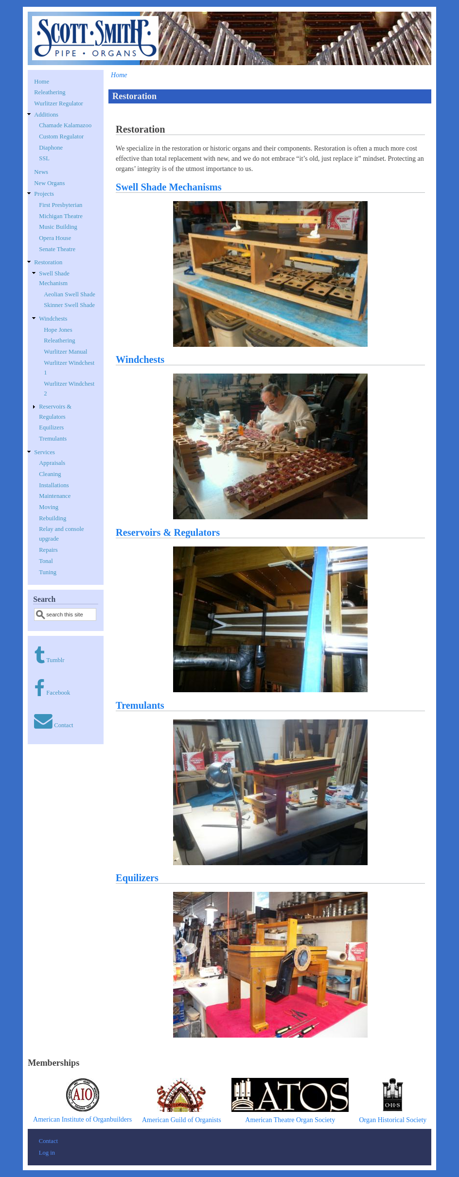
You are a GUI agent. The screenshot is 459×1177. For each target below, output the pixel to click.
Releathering (49, 92)
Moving (48, 507)
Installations (54, 485)
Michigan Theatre (61, 216)
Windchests (140, 359)
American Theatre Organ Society (290, 1120)
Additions (46, 114)
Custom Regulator (61, 136)
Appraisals (52, 463)
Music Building (58, 226)
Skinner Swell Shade (69, 305)
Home (119, 75)
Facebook (58, 692)
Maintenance (55, 496)
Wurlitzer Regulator (58, 103)
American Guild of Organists (181, 1120)
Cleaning (50, 474)
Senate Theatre (57, 249)
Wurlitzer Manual (65, 351)
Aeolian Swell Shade (69, 294)
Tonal (46, 561)
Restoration (48, 262)
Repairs (48, 549)
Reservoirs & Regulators (168, 532)
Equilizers (137, 877)
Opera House (55, 238)
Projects (44, 193)
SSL (44, 158)
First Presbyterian (60, 205)
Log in (47, 1152)
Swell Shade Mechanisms (168, 187)
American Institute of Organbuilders (82, 1119)
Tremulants (140, 705)
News (41, 172)
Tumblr (55, 660)
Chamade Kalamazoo (65, 125)
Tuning (47, 572)
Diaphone (51, 147)
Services (44, 452)
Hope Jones (58, 329)
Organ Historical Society (392, 1120)
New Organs (49, 183)
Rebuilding (52, 518)
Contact (63, 725)
